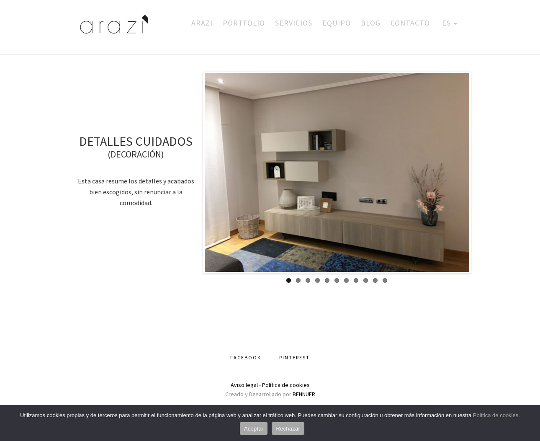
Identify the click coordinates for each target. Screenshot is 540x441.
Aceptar (254, 429)
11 (385, 280)
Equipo (336, 23)
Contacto (410, 23)
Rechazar (288, 429)
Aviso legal (244, 385)
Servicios (293, 23)
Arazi (202, 23)
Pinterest (294, 357)
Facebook (245, 357)
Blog (371, 23)
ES (448, 23)
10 (375, 280)
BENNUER (304, 394)
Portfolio (244, 23)
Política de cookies (286, 385)
